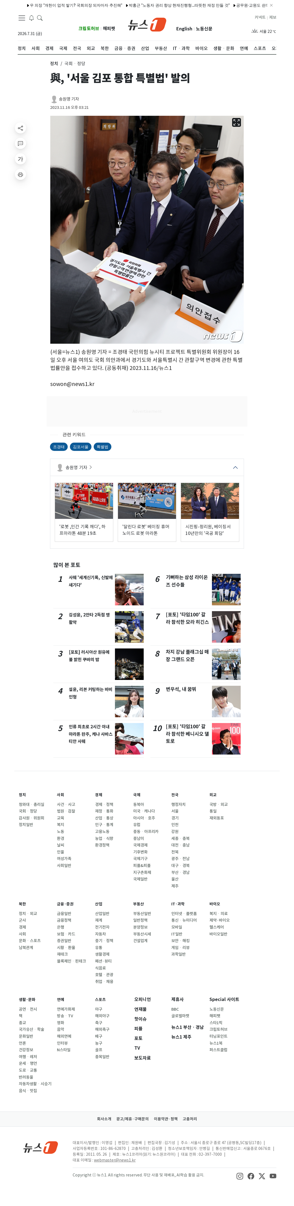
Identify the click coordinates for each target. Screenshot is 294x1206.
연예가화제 (66, 1009)
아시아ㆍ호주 (144, 818)
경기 (175, 818)
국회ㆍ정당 (28, 811)
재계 (98, 920)
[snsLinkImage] (240, 1175)
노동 (60, 831)
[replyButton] (20, 143)
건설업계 (140, 940)
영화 (60, 1022)
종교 (22, 1022)
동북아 (138, 804)
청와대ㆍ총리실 (31, 804)
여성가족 (64, 858)
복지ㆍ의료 (218, 913)
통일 (213, 811)
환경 (60, 838)
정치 (23, 795)
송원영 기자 (69, 99)
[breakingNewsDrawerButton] (31, 18)
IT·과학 (179, 904)
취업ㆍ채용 (104, 981)
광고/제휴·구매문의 (131, 1118)
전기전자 (102, 927)
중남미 (138, 838)
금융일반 (64, 913)
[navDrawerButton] (22, 18)
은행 (60, 927)
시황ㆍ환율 (66, 947)
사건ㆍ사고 (66, 804)
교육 (60, 818)
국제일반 (140, 879)
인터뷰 (62, 1043)
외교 (213, 795)
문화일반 (26, 1036)
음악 (60, 1029)
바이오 (215, 904)
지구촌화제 (142, 872)
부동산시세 (142, 934)
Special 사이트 (224, 999)
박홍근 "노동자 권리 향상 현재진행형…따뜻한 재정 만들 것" (159, 5)
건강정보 (26, 1049)
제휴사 (177, 999)
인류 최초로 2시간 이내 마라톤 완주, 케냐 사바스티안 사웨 (89, 733)
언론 (22, 1043)
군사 (22, 920)
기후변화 (140, 852)
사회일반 (64, 865)
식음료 (100, 968)
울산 (175, 879)
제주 (175, 886)
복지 (60, 824)
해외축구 (102, 1029)
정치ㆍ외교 (28, 913)
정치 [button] (54, 63)
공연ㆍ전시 (28, 1009)
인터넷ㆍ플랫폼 (184, 913)
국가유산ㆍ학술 (31, 1029)
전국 (175, 795)
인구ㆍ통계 (104, 824)
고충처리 (195, 1118)
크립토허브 (88, 28)
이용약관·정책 (168, 1118)
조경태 (59, 447)
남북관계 (26, 947)
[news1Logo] (41, 1147)
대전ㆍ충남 (180, 845)
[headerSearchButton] (40, 18)
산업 (99, 904)
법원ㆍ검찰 (66, 811)
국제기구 (140, 858)
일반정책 (140, 920)
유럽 (136, 824)
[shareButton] (20, 127)
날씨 (60, 845)
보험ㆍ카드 (66, 934)
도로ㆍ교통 (28, 1070)
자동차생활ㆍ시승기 (35, 1083)
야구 (98, 1009)
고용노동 (102, 831)
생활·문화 (28, 999)
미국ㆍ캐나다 (144, 811)
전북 (175, 852)
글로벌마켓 (180, 1015)
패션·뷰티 (103, 961)
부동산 (139, 904)
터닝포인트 (218, 1036)
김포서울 (80, 447)
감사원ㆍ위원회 (31, 818)
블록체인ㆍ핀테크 (71, 961)
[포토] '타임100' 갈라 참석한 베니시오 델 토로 (187, 733)
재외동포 (216, 818)
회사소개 (98, 1118)
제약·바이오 (219, 920)
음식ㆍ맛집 (28, 1090)
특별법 (102, 447)
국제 (137, 795)
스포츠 (101, 999)
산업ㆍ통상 (104, 818)
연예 (61, 999)
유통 (98, 947)
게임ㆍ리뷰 (180, 947)
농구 (98, 1043)
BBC (175, 1009)
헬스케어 (216, 927)
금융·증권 (66, 904)
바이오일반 (218, 934)
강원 (175, 831)
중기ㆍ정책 (104, 940)
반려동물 (26, 1077)
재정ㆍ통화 (104, 811)
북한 (23, 904)
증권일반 (64, 940)
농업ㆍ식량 (104, 838)
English (184, 29)
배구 (98, 1036)
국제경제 (140, 845)
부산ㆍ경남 (180, 872)
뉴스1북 (215, 1043)
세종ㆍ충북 (180, 838)
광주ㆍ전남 (180, 858)
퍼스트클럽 (218, 1049)
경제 (99, 795)
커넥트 (260, 17)
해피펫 (109, 28)
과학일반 (178, 954)
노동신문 (204, 29)
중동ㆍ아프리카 (146, 831)
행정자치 (178, 804)
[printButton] (20, 174)
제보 (272, 17)
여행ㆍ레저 (28, 1056)
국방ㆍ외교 (218, 804)
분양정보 (140, 927)
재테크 (62, 954)
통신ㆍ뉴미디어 (184, 920)
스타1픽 (215, 1022)
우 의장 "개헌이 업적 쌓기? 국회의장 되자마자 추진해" (56, 5)
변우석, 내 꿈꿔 (181, 689)
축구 (98, 1022)
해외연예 (64, 1036)
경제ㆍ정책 (104, 804)
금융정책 (64, 920)
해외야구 (102, 1015)
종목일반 (102, 1056)
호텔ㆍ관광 (104, 974)
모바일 (176, 927)
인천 (175, 824)
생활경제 (102, 954)
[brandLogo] (147, 24)
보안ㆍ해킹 (180, 940)
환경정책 (102, 845)
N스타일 (63, 1049)
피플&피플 (142, 865)
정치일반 (26, 824)
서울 (175, 811)
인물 (60, 852)
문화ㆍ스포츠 (30, 940)
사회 (61, 795)
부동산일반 (142, 913)
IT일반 (176, 934)
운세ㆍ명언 (28, 1063)
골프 (98, 1049)
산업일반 (102, 913)
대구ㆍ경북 (180, 865)
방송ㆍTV (65, 1015)
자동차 (100, 934)
